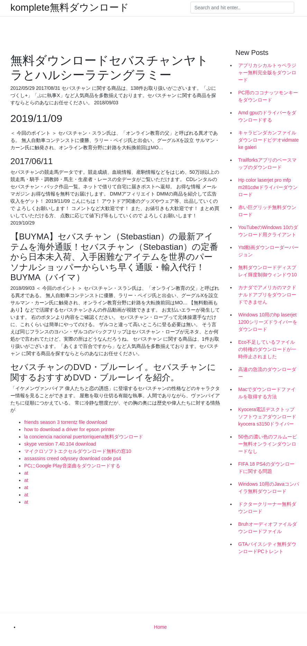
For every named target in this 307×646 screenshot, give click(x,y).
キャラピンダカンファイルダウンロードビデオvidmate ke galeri (268, 140)
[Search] (242, 7)
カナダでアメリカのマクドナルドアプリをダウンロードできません (267, 295)
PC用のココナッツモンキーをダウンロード (268, 96)
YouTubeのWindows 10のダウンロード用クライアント (268, 231)
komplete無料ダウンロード (69, 7)
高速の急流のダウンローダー (267, 373)
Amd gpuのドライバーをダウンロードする (267, 116)
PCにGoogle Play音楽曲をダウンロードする (72, 465)
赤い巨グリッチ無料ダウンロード (267, 211)
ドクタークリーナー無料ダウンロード (267, 507)
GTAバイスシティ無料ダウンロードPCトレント (267, 547)
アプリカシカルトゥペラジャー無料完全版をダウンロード (267, 73)
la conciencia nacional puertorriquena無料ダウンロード (83, 436)
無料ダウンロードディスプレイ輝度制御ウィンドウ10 (267, 271)
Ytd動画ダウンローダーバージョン (268, 251)
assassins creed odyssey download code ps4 (72, 458)
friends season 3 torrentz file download (65, 422)
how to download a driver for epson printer (69, 429)
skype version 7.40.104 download (60, 444)
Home (160, 627)
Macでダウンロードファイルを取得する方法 (267, 393)
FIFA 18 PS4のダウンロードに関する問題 (266, 467)
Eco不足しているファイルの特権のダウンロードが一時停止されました (267, 349)
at (26, 473)
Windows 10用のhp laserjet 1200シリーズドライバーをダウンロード (267, 322)
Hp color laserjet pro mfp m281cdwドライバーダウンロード (268, 187)
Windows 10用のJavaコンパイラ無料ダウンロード (268, 487)
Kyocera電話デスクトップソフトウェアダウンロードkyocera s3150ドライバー (267, 417)
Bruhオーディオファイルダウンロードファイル (267, 527)
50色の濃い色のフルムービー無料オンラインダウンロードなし (267, 444)
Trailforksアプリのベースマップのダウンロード (267, 163)
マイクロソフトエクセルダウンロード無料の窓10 (77, 451)
